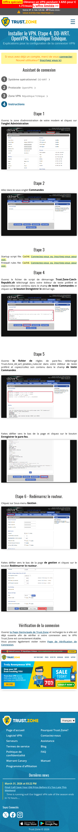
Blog (43, 746)
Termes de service (18, 746)
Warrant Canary (16, 760)
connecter (65, 56)
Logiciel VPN (14, 735)
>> (45, 6)
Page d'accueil (15, 730)
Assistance (47, 741)
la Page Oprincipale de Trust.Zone (29, 632)
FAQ (43, 752)
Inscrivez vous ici (50, 60)
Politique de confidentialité (15, 753)
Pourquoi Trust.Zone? (54, 730)
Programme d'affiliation (21, 766)
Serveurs (12, 741)
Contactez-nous (51, 735)
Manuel (45, 760)
